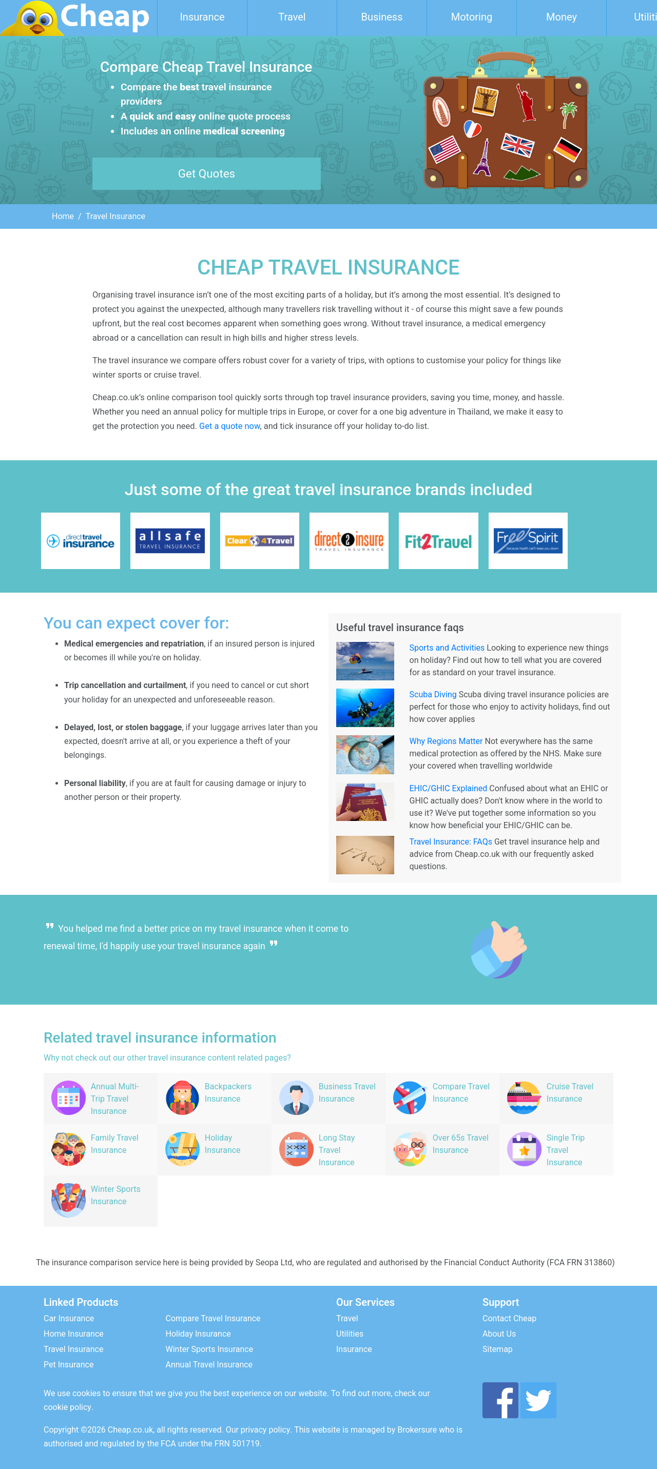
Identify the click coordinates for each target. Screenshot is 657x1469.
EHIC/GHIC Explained (449, 788)
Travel (291, 17)
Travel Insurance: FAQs (451, 842)
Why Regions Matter (446, 741)
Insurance (202, 17)
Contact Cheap (509, 1318)
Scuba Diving (433, 694)
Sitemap (497, 1349)
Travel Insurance (73, 1349)
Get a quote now (229, 426)
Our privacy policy (258, 1430)
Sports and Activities (447, 648)
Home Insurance (74, 1334)
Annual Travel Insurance (209, 1364)
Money (561, 17)
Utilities (349, 1334)
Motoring (472, 17)
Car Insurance (69, 1318)
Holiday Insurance (198, 1334)
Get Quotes (206, 173)
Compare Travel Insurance (213, 1318)
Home (63, 216)
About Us (499, 1334)
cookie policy (67, 1407)
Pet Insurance (68, 1364)
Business (382, 17)
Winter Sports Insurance (210, 1349)
